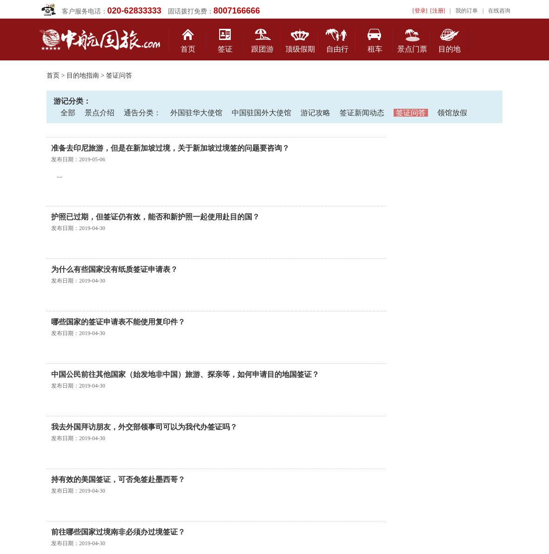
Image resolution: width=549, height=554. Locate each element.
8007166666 (237, 10)
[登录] (420, 10)
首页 (188, 49)
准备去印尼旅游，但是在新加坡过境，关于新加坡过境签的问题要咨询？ (170, 148)
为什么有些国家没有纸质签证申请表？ (114, 269)
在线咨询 (499, 10)
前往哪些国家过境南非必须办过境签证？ (118, 532)
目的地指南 (83, 75)
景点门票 (412, 49)
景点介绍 (99, 113)
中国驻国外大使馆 (261, 113)
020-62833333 (134, 10)
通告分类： (142, 113)
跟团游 (262, 49)
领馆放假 (452, 113)
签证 (225, 49)
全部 (67, 113)
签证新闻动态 (362, 113)
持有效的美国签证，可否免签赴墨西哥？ (118, 479)
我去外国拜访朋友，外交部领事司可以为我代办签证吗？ (144, 427)
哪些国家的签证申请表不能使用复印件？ (118, 322)
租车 (375, 49)
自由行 (337, 49)
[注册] (437, 10)
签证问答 (411, 113)
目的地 (449, 49)
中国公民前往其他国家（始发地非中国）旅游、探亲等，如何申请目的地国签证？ (185, 374)
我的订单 (466, 10)
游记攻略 (315, 113)
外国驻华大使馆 (196, 113)
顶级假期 (300, 49)
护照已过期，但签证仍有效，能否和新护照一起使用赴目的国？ (155, 217)
